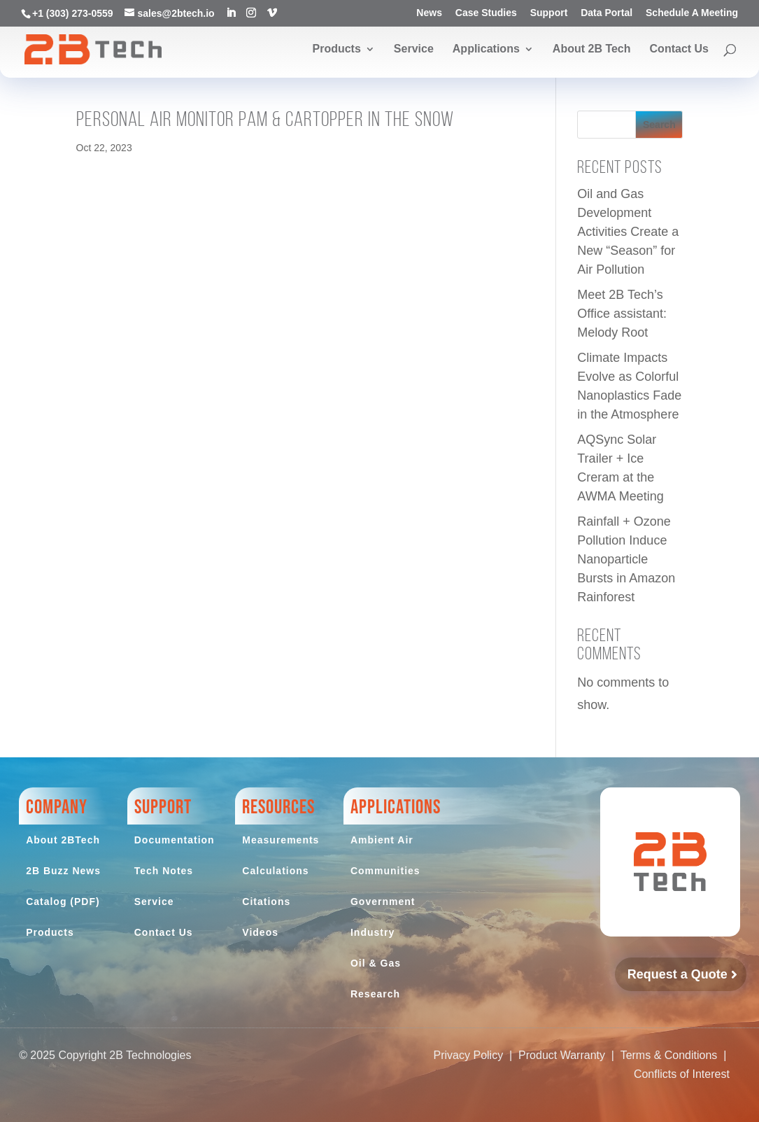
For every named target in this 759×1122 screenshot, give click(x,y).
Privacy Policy (469, 1055)
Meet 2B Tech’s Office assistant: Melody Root (622, 313)
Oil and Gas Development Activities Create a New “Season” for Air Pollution (628, 231)
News (429, 13)
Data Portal (606, 13)
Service (414, 49)
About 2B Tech (592, 49)
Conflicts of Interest (682, 1074)
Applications (486, 49)
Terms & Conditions (669, 1055)
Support (549, 13)
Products (336, 49)
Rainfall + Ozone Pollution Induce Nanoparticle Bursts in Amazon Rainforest (626, 559)
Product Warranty (561, 1055)
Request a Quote (677, 974)
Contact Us (679, 49)
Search (659, 124)
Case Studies (486, 13)
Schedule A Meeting (692, 13)
